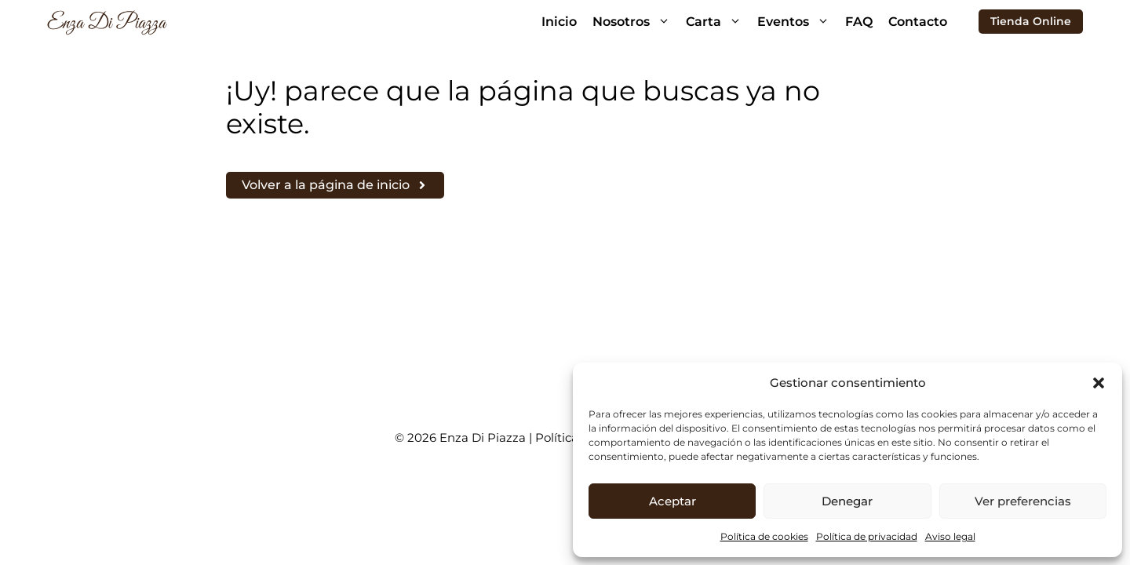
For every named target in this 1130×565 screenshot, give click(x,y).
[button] (1098, 383)
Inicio (559, 21)
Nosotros (635, 21)
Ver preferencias (1023, 501)
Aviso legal (950, 536)
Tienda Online (1030, 21)
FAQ (859, 21)
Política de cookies (764, 536)
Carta (717, 21)
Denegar (847, 501)
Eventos (797, 21)
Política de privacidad (866, 536)
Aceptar (672, 501)
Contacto (917, 21)
